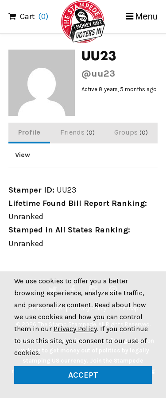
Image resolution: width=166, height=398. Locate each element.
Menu (146, 16)
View (22, 155)
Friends (77, 132)
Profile (29, 132)
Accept (83, 375)
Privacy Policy (75, 329)
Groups (131, 132)
